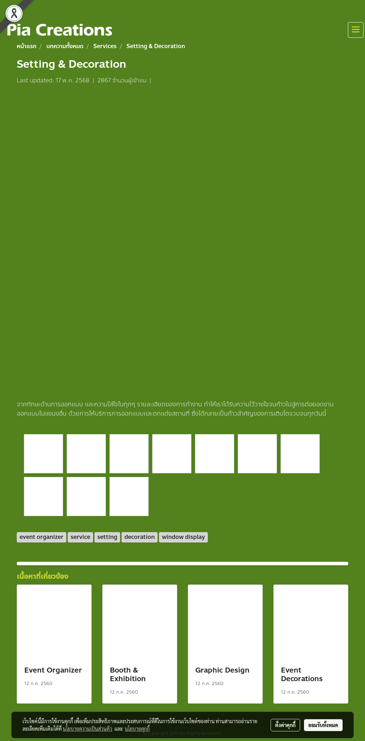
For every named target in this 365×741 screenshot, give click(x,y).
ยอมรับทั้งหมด (323, 725)
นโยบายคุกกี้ (137, 728)
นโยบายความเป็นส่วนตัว (87, 728)
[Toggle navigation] (356, 30)
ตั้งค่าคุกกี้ (285, 725)
